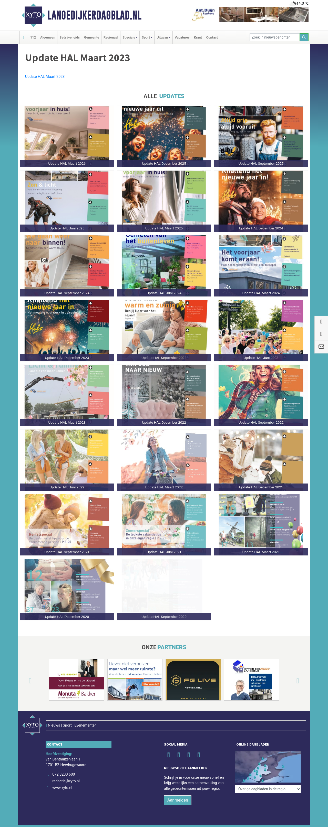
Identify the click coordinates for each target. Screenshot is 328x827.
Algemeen (47, 37)
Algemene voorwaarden (235, 821)
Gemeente (91, 37)
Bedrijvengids (69, 37)
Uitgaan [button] (162, 37)
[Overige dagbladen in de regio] (268, 753)
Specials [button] (128, 37)
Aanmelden (177, 789)
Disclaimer (264, 821)
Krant (198, 37)
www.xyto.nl (62, 777)
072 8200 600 (63, 764)
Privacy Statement (289, 821)
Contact (212, 37)
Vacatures (182, 37)
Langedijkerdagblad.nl (94, 15)
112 (33, 37)
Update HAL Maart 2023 (45, 77)
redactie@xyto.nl (66, 770)
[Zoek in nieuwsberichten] (275, 37)
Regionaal (111, 37)
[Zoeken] (304, 37)
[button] (24, 681)
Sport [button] (146, 37)
